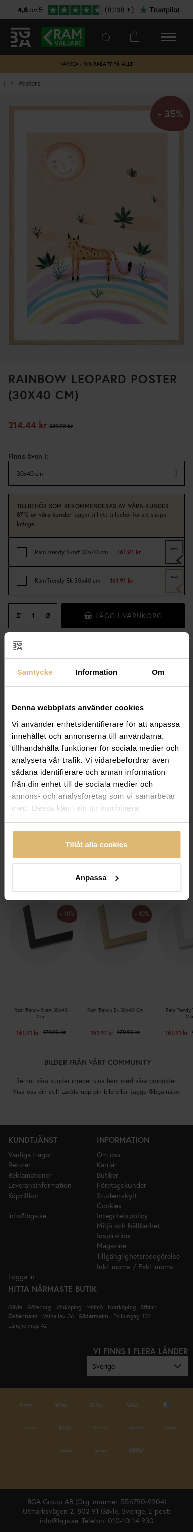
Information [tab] (97, 672)
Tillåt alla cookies (97, 844)
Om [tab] (158, 672)
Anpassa (97, 877)
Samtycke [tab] (35, 672)
